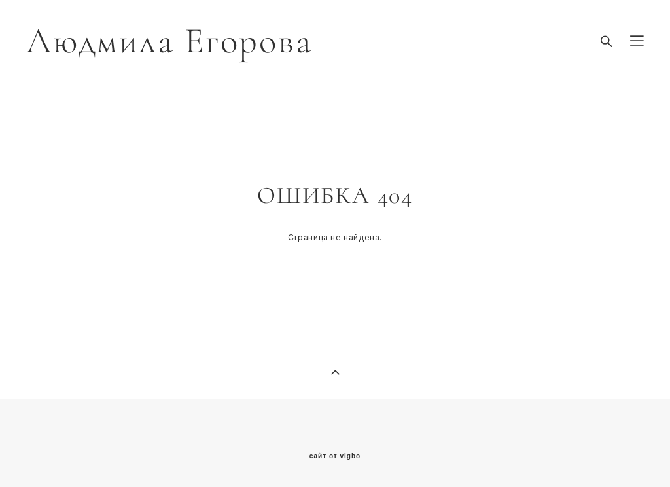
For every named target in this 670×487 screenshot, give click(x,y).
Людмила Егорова (169, 41)
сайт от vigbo (335, 456)
